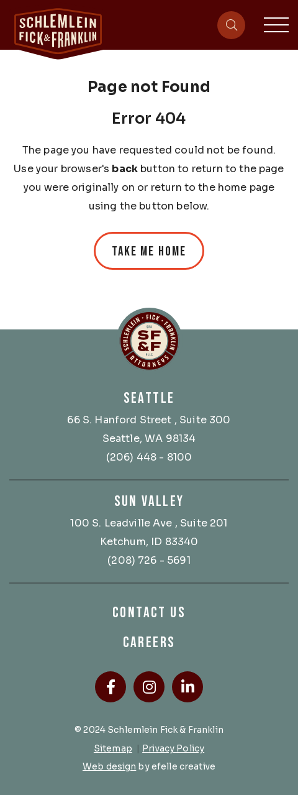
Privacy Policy (173, 748)
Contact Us (149, 613)
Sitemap (113, 748)
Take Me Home (149, 251)
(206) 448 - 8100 (149, 457)
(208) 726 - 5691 (149, 560)
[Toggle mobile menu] (276, 24)
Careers (149, 642)
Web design (109, 766)
